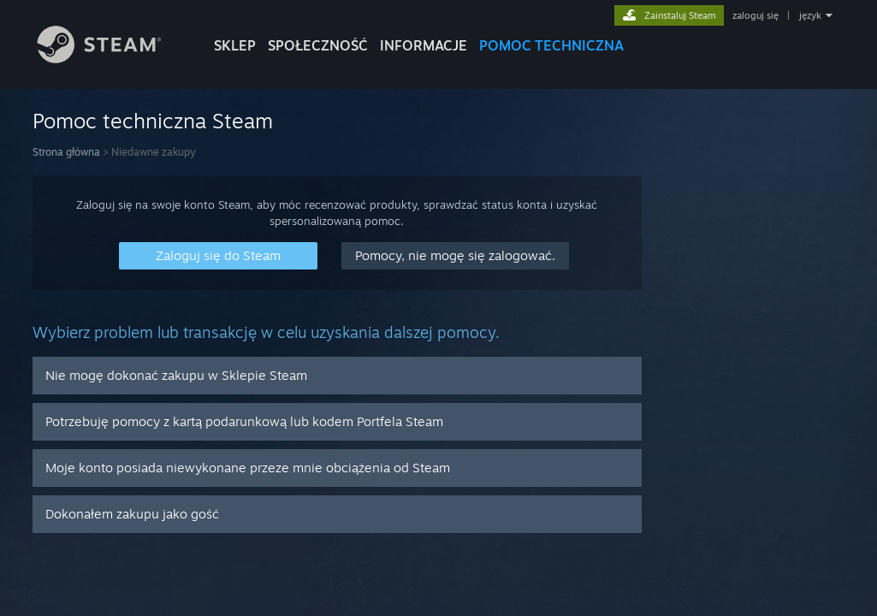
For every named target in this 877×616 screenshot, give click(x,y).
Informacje (423, 45)
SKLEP (235, 45)
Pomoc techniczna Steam (153, 120)
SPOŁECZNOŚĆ (318, 45)
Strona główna (66, 151)
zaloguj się (755, 15)
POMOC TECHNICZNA (551, 45)
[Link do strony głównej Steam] (112, 58)
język (810, 15)
